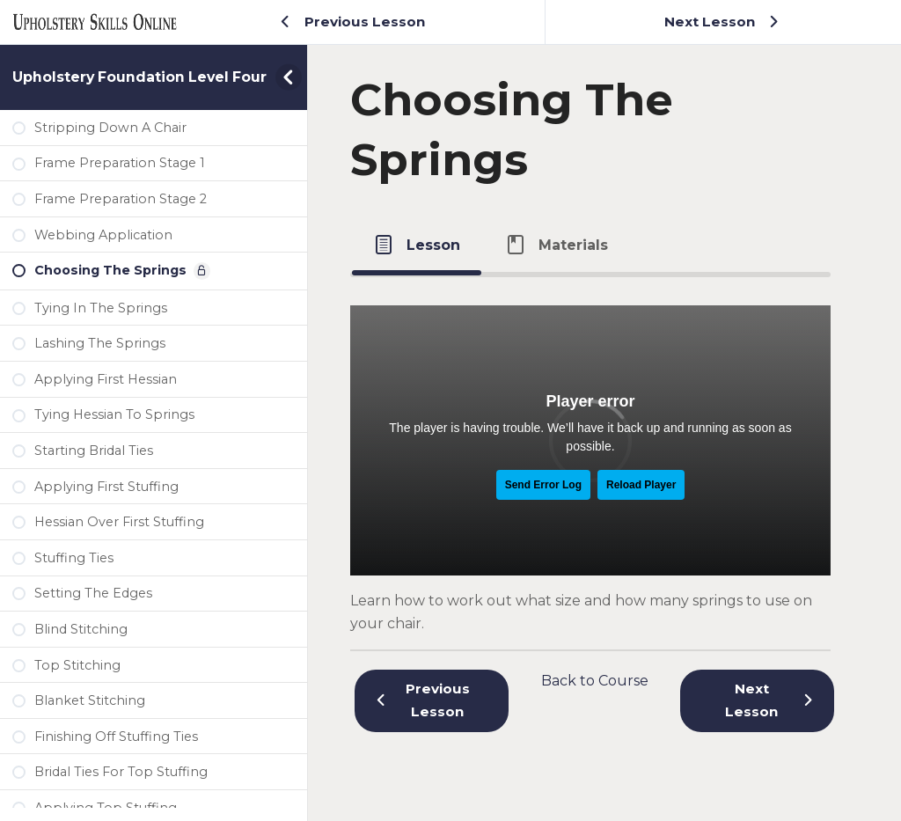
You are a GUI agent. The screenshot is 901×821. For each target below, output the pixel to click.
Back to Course (594, 680)
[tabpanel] (590, 455)
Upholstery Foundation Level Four (139, 77)
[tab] (416, 244)
